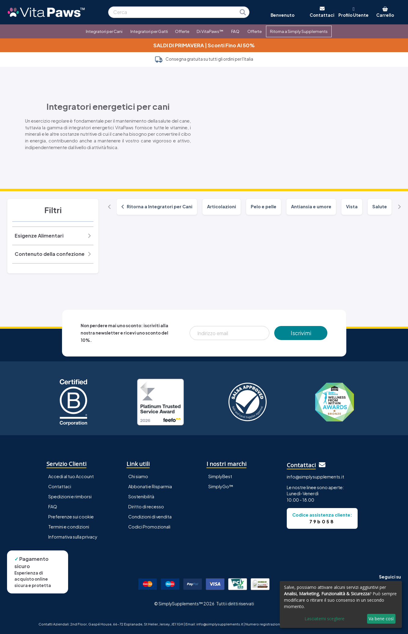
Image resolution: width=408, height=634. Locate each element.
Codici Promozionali (149, 526)
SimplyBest (220, 476)
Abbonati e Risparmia (150, 486)
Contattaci (59, 486)
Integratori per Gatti (149, 31)
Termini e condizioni (68, 526)
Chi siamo (138, 476)
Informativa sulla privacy (72, 536)
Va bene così (381, 618)
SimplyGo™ (220, 486)
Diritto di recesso (146, 506)
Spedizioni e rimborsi (70, 496)
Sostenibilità (141, 496)
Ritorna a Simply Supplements (299, 31)
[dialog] (341, 604)
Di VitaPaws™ (210, 31)
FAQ (235, 31)
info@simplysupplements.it (315, 477)
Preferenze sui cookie (71, 516)
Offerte (182, 31)
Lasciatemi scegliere (324, 618)
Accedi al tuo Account (71, 476)
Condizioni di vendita (150, 516)
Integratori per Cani (104, 31)
